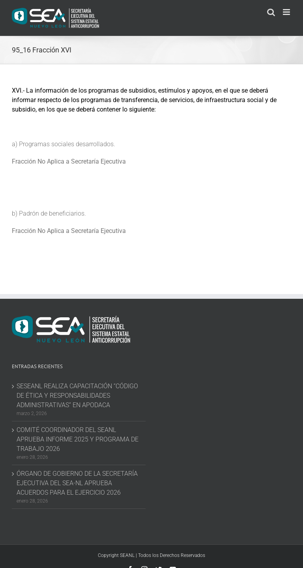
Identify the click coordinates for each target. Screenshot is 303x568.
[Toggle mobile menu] (287, 12)
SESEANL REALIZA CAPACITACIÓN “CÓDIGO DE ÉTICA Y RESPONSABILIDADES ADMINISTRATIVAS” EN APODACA (77, 395)
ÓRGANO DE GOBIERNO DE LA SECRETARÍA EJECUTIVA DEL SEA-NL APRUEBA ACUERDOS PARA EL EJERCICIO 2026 (77, 483)
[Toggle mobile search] (271, 12)
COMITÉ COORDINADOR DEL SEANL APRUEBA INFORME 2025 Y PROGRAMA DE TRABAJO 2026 (77, 439)
